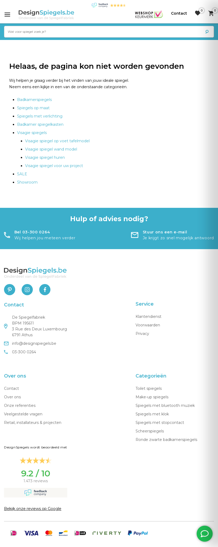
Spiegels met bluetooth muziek (165, 405)
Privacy (142, 333)
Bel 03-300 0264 (32, 232)
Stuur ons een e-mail (165, 232)
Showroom (27, 182)
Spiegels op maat (33, 108)
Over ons (12, 397)
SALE (22, 174)
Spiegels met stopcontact (160, 422)
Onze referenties (19, 405)
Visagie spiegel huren (45, 157)
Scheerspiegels (150, 431)
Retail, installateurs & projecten (32, 422)
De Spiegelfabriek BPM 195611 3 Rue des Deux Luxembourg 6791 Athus (35, 326)
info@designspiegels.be (30, 343)
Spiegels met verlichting (39, 116)
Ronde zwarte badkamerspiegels (166, 439)
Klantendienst (148, 316)
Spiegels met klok (152, 414)
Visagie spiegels (32, 132)
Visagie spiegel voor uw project (54, 165)
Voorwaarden (148, 325)
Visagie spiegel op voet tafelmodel (57, 141)
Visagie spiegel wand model (51, 149)
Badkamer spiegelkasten (40, 124)
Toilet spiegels (149, 388)
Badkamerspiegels (34, 99)
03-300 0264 (20, 352)
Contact (11, 388)
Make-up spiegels (152, 397)
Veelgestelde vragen (23, 414)
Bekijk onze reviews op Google (32, 508)
